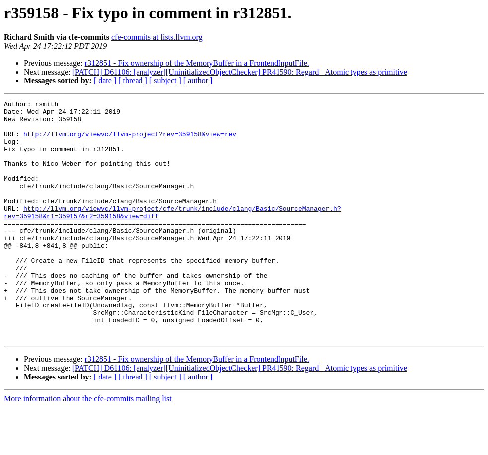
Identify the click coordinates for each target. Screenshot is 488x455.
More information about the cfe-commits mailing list (88, 446)
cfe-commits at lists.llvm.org (157, 37)
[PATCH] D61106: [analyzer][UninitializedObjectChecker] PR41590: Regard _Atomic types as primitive (239, 72)
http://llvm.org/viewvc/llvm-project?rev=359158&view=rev (129, 141)
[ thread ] (132, 80)
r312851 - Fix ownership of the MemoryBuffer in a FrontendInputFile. (197, 63)
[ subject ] (165, 80)
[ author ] (198, 80)
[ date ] (105, 80)
